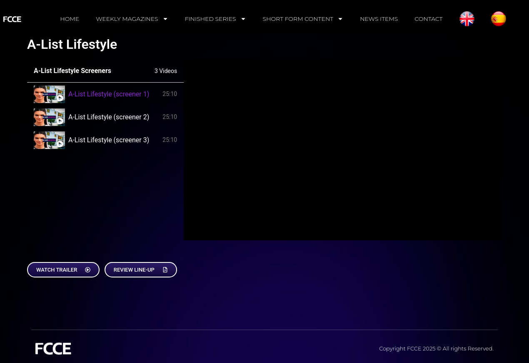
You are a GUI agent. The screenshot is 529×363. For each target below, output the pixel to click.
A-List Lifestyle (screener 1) (108, 94)
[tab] (105, 94)
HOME (69, 19)
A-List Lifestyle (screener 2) (108, 117)
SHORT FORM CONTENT (303, 19)
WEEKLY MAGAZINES (132, 19)
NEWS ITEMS (379, 19)
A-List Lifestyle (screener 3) (108, 140)
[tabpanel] (343, 149)
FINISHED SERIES (215, 19)
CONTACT (428, 19)
